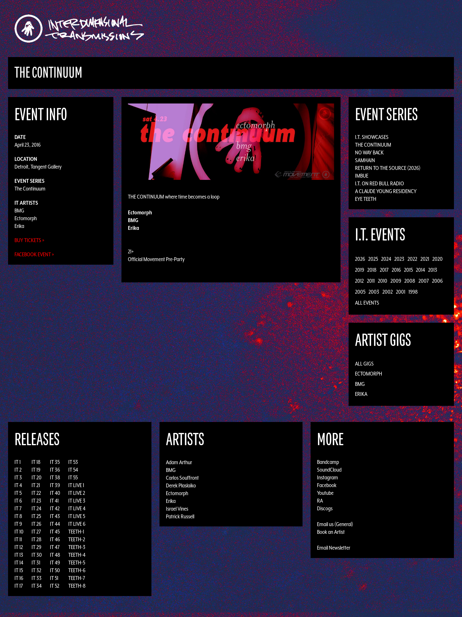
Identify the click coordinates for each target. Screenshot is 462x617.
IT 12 (18, 547)
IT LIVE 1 (76, 485)
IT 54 (73, 469)
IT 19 (36, 469)
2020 (437, 259)
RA (320, 500)
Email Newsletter (333, 547)
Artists (284, 28)
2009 (395, 281)
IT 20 (37, 477)
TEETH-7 (76, 578)
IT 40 (55, 493)
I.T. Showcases (372, 137)
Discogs (324, 508)
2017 (384, 270)
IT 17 (18, 586)
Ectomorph (25, 218)
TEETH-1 (76, 531)
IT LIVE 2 (76, 493)
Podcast (372, 28)
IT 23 (36, 500)
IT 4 (18, 485)
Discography (253, 28)
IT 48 (55, 555)
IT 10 (19, 531)
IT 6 (18, 500)
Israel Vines (177, 508)
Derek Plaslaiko (181, 485)
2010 (382, 281)
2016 (396, 270)
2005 (360, 292)
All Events (367, 302)
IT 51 (54, 578)
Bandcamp (328, 462)
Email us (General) (335, 524)
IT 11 (18, 539)
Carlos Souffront (182, 477)
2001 (400, 292)
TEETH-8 (77, 586)
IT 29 (36, 547)
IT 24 (36, 508)
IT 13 (18, 555)
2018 (372, 270)
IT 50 (55, 570)
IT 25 (36, 516)
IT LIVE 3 (76, 500)
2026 (360, 259)
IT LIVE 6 (76, 524)
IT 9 (18, 524)
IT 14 (18, 562)
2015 (408, 270)
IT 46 (55, 539)
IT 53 (73, 462)
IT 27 (36, 531)
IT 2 (18, 469)
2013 (432, 270)
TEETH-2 (76, 539)
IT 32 (36, 570)
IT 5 (18, 493)
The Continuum (29, 188)
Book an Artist (331, 532)
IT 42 (55, 508)
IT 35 (55, 462)
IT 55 (73, 477)
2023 (399, 259)
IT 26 (36, 524)
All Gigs (364, 363)
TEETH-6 (76, 570)
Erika (19, 226)
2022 (412, 259)
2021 (424, 259)
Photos (348, 28)
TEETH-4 (76, 555)
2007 (424, 281)
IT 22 (36, 493)
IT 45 (55, 531)
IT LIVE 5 (76, 516)
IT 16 (18, 578)
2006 (437, 281)
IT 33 (37, 578)
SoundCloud (329, 469)
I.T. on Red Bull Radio (379, 183)
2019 (359, 270)
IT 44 (55, 524)
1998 (413, 292)
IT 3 (18, 477)
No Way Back (369, 152)
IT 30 (37, 555)
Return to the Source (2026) (387, 168)
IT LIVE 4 (76, 508)
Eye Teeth (365, 199)
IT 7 (18, 508)
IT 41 (54, 500)
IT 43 (55, 516)
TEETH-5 (76, 562)
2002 (387, 292)
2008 (409, 281)
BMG (19, 210)
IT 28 (37, 539)
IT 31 (36, 562)
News (327, 28)
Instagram (327, 477)
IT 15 (18, 570)
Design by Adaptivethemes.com (433, 610)
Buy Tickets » (29, 240)
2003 (374, 292)
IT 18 (36, 462)
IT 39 (55, 485)
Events (307, 28)
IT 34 (37, 586)
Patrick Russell (180, 516)
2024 (386, 259)
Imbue (361, 175)
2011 (371, 281)
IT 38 (55, 477)
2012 (359, 281)
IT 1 (17, 462)
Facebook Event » (34, 254)
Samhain (365, 160)
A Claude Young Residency (386, 191)
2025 (373, 259)
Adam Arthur (179, 462)
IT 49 (55, 562)
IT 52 (54, 586)
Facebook (326, 485)
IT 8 (18, 516)
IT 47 (55, 547)
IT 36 (55, 469)
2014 (420, 270)
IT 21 (36, 485)
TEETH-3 (76, 547)
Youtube (325, 493)
